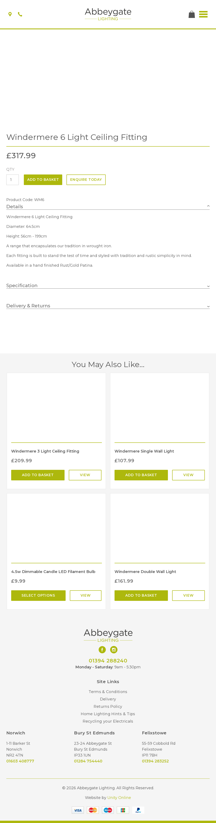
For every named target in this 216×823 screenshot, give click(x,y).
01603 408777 (20, 761)
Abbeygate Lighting (108, 14)
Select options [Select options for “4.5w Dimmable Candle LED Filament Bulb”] (38, 595)
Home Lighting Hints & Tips (108, 714)
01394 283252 (155, 761)
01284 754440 (88, 761)
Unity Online (119, 797)
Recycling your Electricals (108, 721)
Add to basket (43, 180)
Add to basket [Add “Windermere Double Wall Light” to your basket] (141, 595)
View (85, 475)
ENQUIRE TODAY (86, 180)
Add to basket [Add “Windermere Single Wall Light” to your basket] (141, 475)
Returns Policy (108, 706)
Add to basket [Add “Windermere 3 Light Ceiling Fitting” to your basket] (38, 475)
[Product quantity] (12, 179)
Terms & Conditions (108, 691)
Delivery (108, 699)
